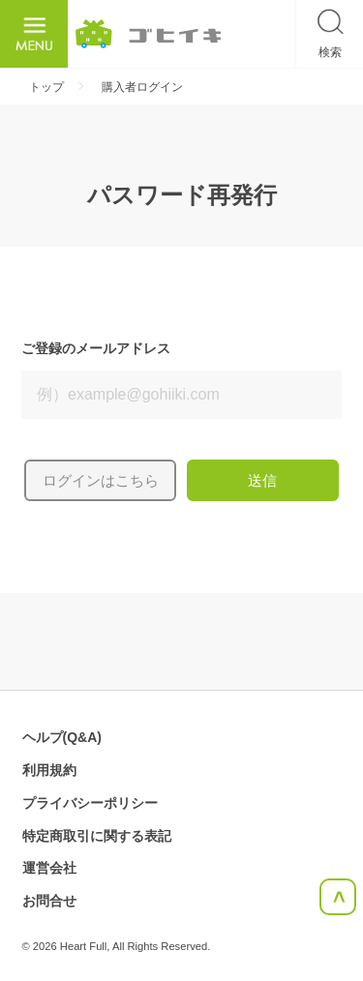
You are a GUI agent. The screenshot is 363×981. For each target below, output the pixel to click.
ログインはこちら (101, 480)
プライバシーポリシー (90, 803)
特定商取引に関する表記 (96, 836)
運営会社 (49, 868)
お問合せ (49, 900)
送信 (262, 480)
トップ (46, 87)
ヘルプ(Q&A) (62, 737)
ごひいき (148, 33)
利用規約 (49, 770)
